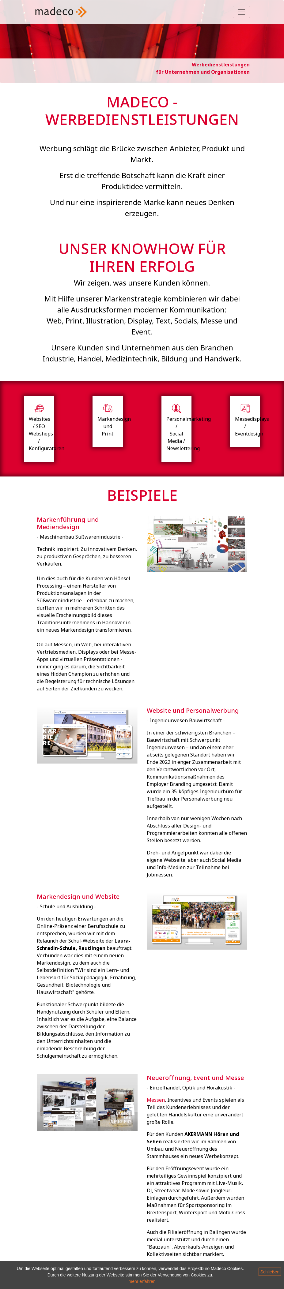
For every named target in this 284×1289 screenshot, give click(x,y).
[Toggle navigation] (241, 12)
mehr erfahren (142, 1281)
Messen (156, 1100)
